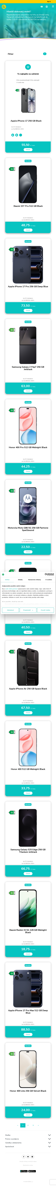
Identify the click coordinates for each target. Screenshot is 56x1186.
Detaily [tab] (20, 579)
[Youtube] (28, 1157)
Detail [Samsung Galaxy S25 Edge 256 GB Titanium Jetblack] (28, 873)
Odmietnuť (10, 610)
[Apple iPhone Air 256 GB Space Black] (28, 666)
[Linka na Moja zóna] (47, 7)
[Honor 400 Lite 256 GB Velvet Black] (28, 1069)
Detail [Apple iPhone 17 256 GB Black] (28, 149)
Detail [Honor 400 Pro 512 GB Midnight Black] (28, 471)
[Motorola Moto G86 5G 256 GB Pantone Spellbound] (28, 506)
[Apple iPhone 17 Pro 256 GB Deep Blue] (28, 264)
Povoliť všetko (45, 610)
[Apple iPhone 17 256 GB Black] (26, 121)
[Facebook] (24, 1157)
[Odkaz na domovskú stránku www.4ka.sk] (4, 7)
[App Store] (32, 1171)
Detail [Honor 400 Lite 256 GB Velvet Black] (28, 1115)
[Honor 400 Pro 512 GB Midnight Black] (28, 425)
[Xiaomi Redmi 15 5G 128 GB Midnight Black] (28, 908)
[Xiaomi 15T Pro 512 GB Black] (28, 184)
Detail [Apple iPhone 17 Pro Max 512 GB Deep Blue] (28, 1034)
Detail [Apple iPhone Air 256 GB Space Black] (28, 713)
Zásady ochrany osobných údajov (28, 1161)
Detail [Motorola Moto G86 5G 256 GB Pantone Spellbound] (28, 552)
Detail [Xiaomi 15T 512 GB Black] (28, 632)
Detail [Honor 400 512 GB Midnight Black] (28, 793)
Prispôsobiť (28, 610)
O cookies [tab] (48, 579)
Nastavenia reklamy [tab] (34, 579)
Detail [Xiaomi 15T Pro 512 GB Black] (28, 230)
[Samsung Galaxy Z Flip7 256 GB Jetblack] (28, 345)
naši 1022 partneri (12, 589)
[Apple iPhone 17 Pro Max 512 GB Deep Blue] (28, 988)
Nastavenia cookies (28, 1165)
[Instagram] (32, 1157)
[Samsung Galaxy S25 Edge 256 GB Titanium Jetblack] (28, 827)
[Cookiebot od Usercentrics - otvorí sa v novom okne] (46, 574)
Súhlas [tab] (7, 579)
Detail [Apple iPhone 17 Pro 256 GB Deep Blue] (28, 310)
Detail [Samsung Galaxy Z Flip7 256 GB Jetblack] (28, 391)
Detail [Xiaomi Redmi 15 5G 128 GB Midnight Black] (28, 954)
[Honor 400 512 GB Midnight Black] (28, 747)
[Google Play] (24, 1171)
